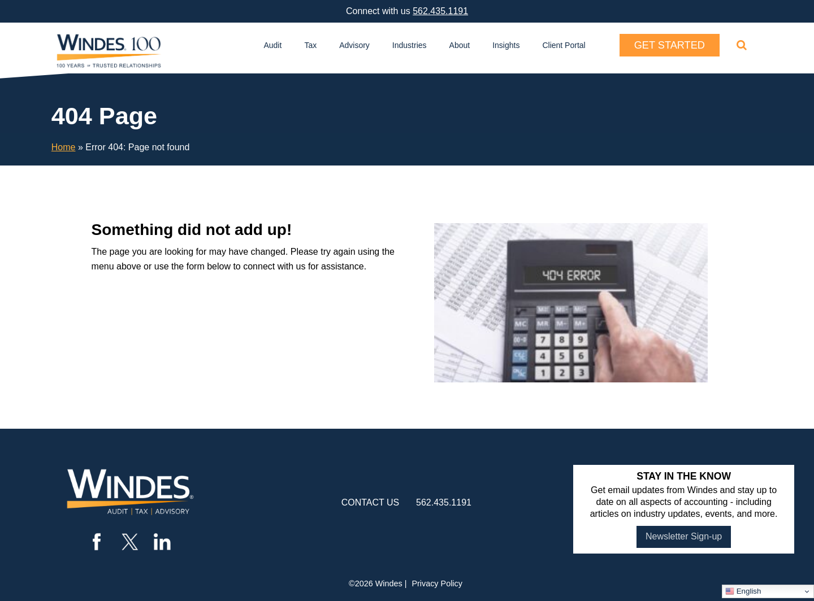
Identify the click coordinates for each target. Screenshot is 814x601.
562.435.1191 (440, 11)
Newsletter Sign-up (684, 536)
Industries (409, 45)
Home (63, 147)
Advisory (354, 45)
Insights (505, 45)
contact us (370, 502)
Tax (310, 45)
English (743, 591)
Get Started (669, 45)
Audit (272, 45)
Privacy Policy (437, 583)
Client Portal (563, 45)
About (459, 45)
